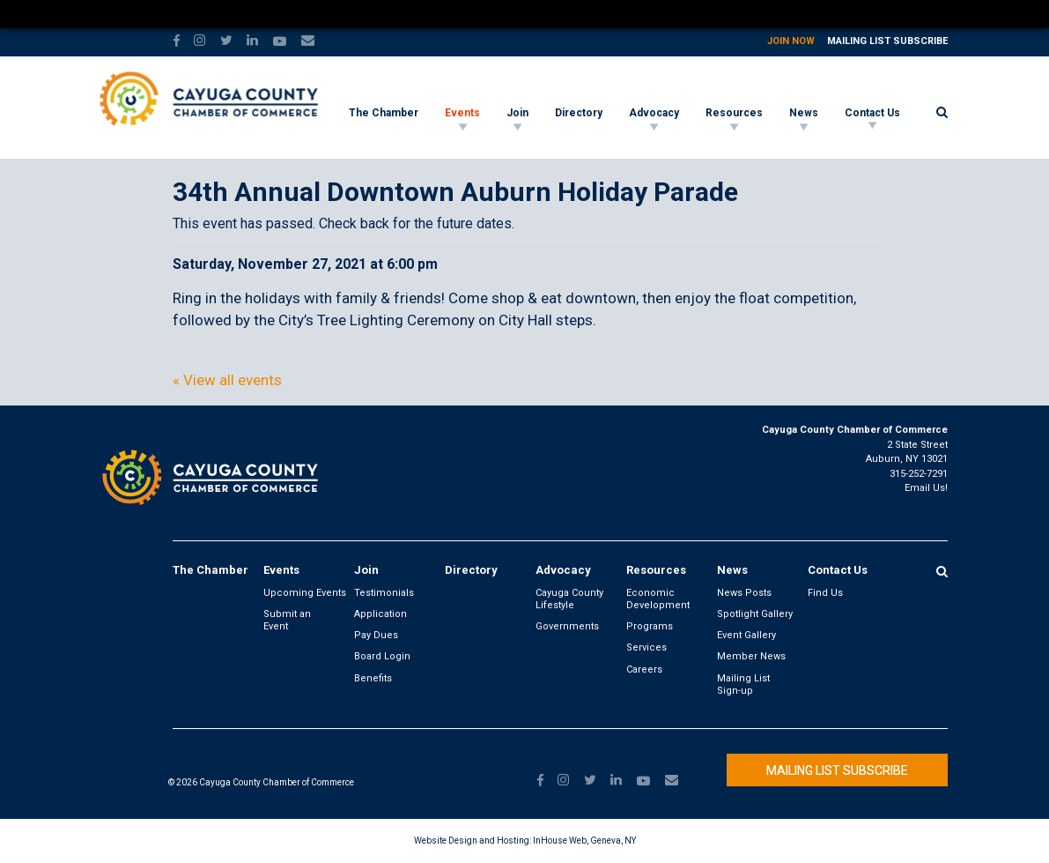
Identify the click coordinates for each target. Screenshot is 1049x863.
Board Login (382, 656)
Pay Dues (376, 635)
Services (646, 647)
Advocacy (654, 113)
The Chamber (383, 113)
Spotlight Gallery (755, 614)
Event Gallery (746, 635)
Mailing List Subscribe (887, 41)
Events (462, 113)
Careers (644, 669)
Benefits (373, 678)
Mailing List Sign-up (743, 684)
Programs (649, 626)
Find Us (825, 593)
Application (380, 614)
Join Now (791, 41)
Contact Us (872, 113)
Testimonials (384, 593)
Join (517, 113)
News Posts (744, 593)
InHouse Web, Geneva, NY (584, 840)
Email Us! (926, 488)
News (803, 113)
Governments (567, 626)
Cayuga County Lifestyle (569, 599)
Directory (578, 113)
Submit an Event (287, 620)
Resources (734, 113)
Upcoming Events (304, 593)
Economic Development (658, 599)
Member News (751, 656)
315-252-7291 (919, 474)
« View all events (227, 380)
